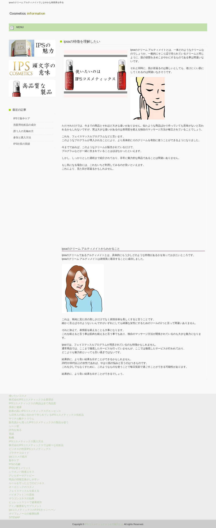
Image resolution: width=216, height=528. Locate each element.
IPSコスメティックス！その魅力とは (104, 524)
